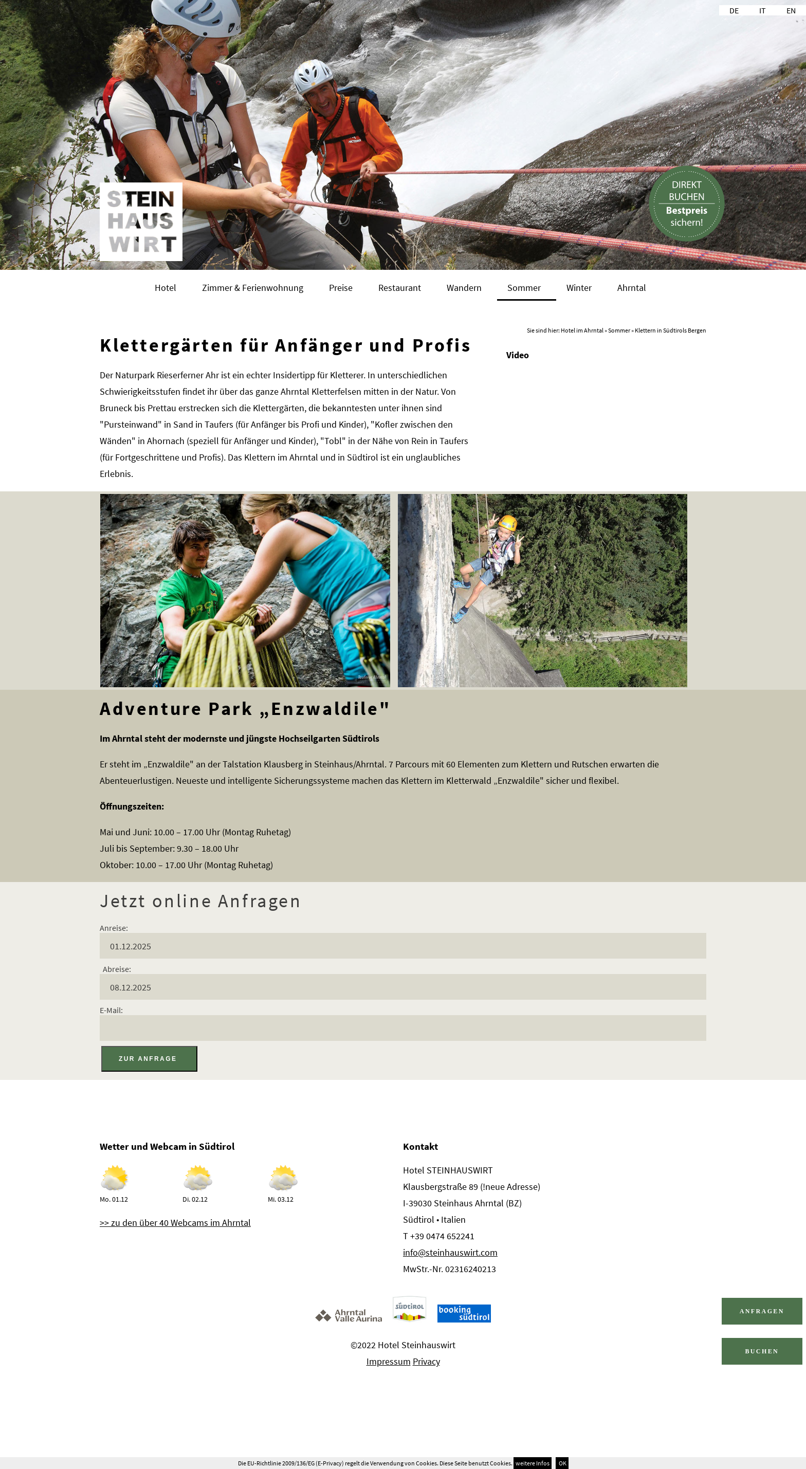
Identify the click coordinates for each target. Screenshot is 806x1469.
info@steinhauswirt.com (450, 1252)
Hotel (165, 287)
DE (734, 10)
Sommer (524, 287)
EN (791, 10)
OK (562, 1463)
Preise (341, 287)
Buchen (762, 1351)
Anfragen (762, 1311)
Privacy (426, 1361)
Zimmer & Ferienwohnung (252, 287)
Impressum (389, 1361)
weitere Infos (532, 1463)
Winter (579, 287)
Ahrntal (631, 287)
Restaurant (399, 287)
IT (762, 10)
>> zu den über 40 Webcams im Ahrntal (175, 1222)
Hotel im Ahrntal (582, 330)
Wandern (464, 287)
